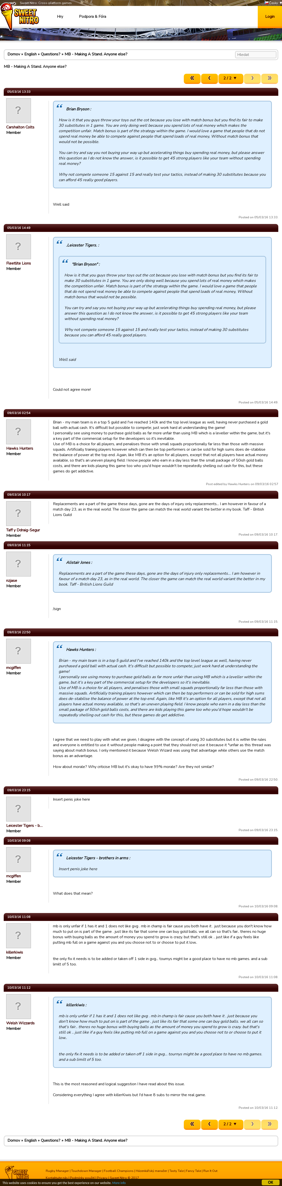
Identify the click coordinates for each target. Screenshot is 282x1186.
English (30, 54)
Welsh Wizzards (20, 1023)
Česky (271, 3)
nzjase (11, 580)
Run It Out (210, 1171)
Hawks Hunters (19, 448)
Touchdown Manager (86, 1171)
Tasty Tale (176, 1171)
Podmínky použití (82, 1178)
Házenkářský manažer (151, 1171)
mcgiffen (13, 667)
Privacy (102, 1178)
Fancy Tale (193, 1171)
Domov (13, 54)
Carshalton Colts (20, 127)
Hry (60, 16)
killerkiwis (14, 952)
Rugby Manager (57, 1171)
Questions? (50, 54)
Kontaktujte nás (57, 1178)
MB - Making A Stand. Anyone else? (96, 54)
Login (270, 16)
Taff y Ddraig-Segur (23, 530)
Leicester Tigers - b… (24, 825)
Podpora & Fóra (92, 16)
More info (119, 1184)
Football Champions (119, 1171)
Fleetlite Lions (18, 263)
